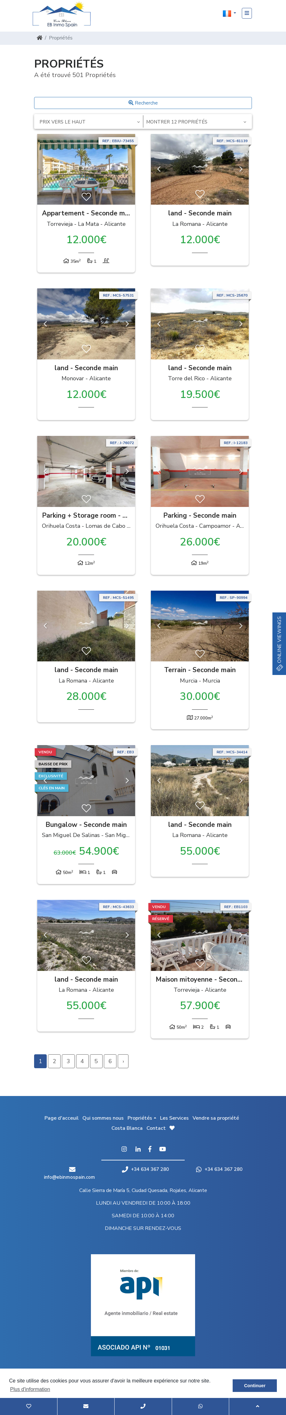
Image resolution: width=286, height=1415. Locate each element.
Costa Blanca (127, 1128)
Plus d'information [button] (30, 1389)
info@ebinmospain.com (69, 1177)
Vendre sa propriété (216, 1118)
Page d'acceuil (62, 1118)
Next (127, 169)
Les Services (174, 1118)
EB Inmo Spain (64, 14)
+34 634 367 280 (145, 1169)
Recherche (143, 102)
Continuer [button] (254, 1385)
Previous (45, 169)
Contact (156, 1128)
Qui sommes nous (103, 1118)
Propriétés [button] (140, 1118)
